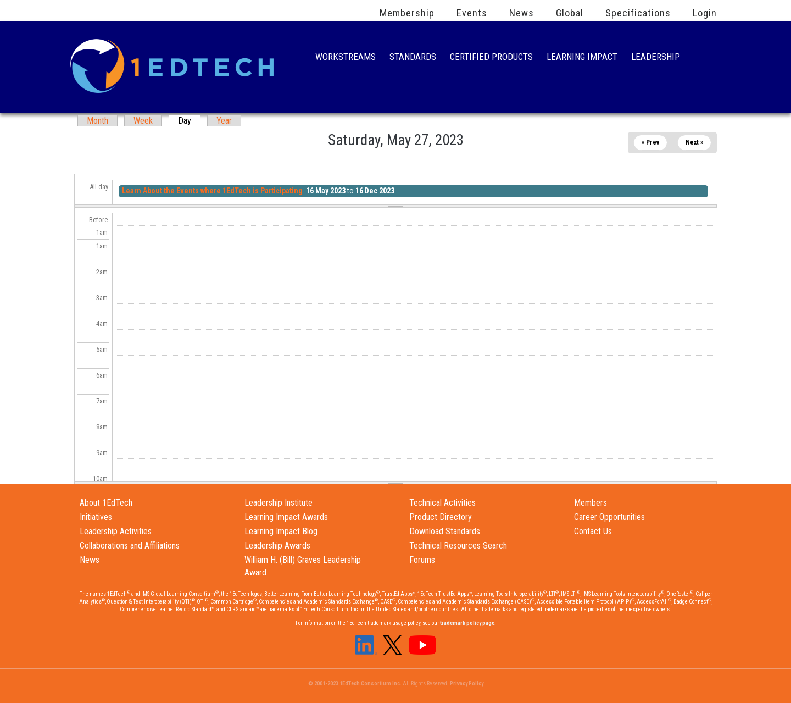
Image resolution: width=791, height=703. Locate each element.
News (521, 13)
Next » (694, 142)
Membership (407, 13)
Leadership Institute (278, 502)
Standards (412, 58)
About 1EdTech (106, 502)
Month (97, 120)
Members (590, 502)
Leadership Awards (277, 545)
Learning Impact (582, 58)
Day (189, 120)
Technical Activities (442, 502)
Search (705, 58)
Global (569, 13)
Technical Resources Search (458, 545)
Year (224, 120)
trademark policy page (467, 623)
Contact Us (593, 531)
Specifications (638, 13)
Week (143, 120)
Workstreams (345, 58)
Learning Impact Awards (286, 517)
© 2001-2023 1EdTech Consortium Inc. (355, 683)
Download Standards (444, 531)
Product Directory (440, 517)
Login (705, 13)
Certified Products (491, 58)
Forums (422, 560)
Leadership (655, 58)
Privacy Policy (466, 683)
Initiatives (96, 517)
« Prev (650, 142)
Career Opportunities (609, 517)
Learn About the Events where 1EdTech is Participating (212, 190)
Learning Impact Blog (280, 531)
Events (471, 13)
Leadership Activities (116, 531)
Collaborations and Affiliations (130, 545)
